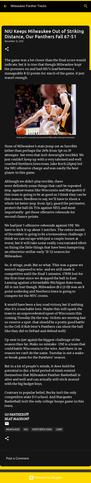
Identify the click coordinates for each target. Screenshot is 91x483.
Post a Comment (17, 458)
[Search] (85, 6)
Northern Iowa (42, 429)
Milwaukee (13, 429)
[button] (7, 49)
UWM (59, 429)
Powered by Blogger (45, 477)
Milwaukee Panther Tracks (28, 6)
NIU (26, 429)
